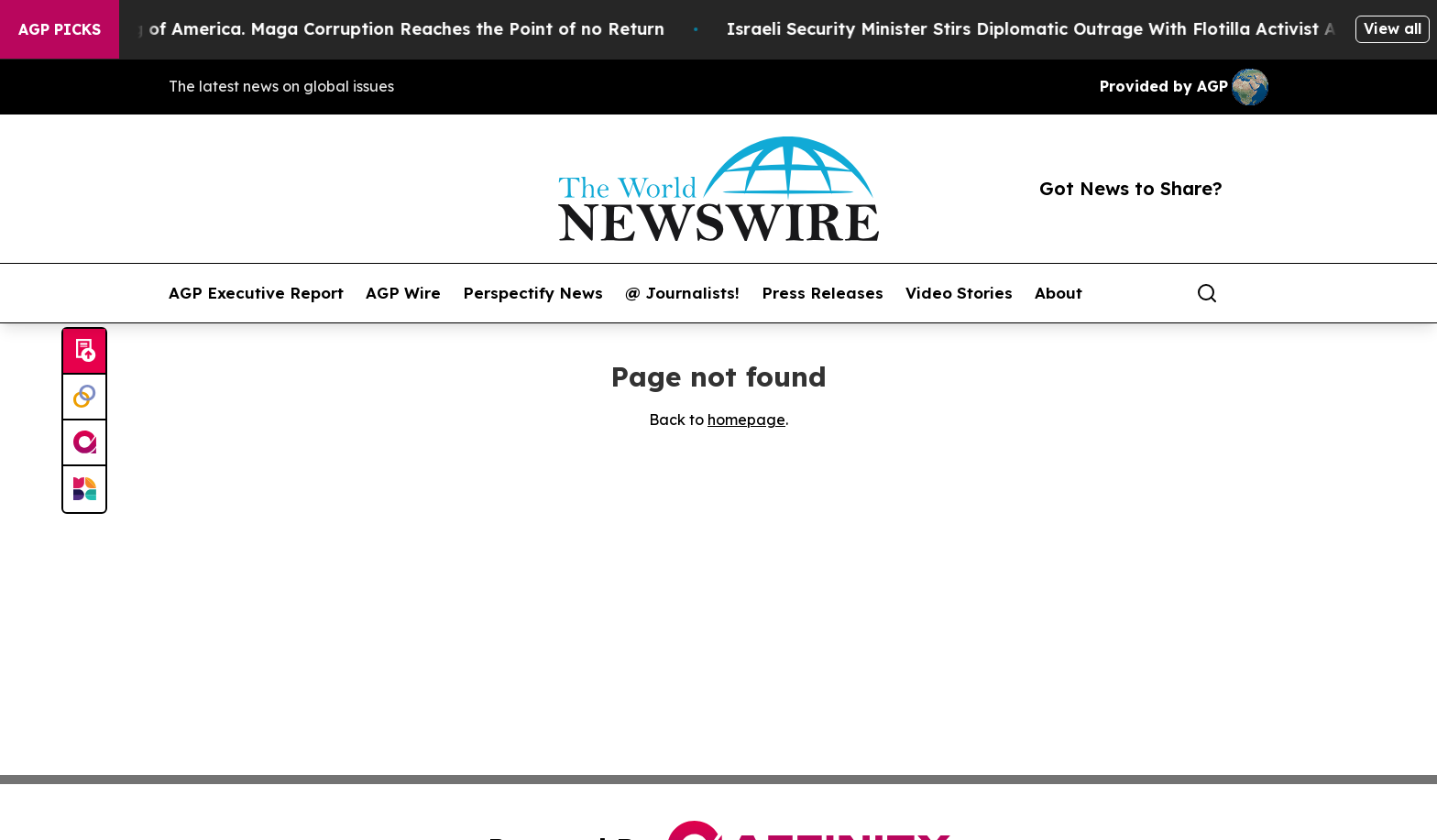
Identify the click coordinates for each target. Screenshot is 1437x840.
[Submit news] (84, 352)
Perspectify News (533, 293)
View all (1392, 28)
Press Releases (822, 293)
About (1058, 293)
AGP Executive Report (256, 293)
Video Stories (959, 293)
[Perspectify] (84, 397)
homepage (746, 419)
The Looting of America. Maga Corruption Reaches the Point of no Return (362, 28)
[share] (1255, 293)
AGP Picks (59, 29)
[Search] (1207, 293)
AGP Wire (403, 293)
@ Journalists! (682, 293)
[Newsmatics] (84, 489)
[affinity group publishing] (84, 443)
